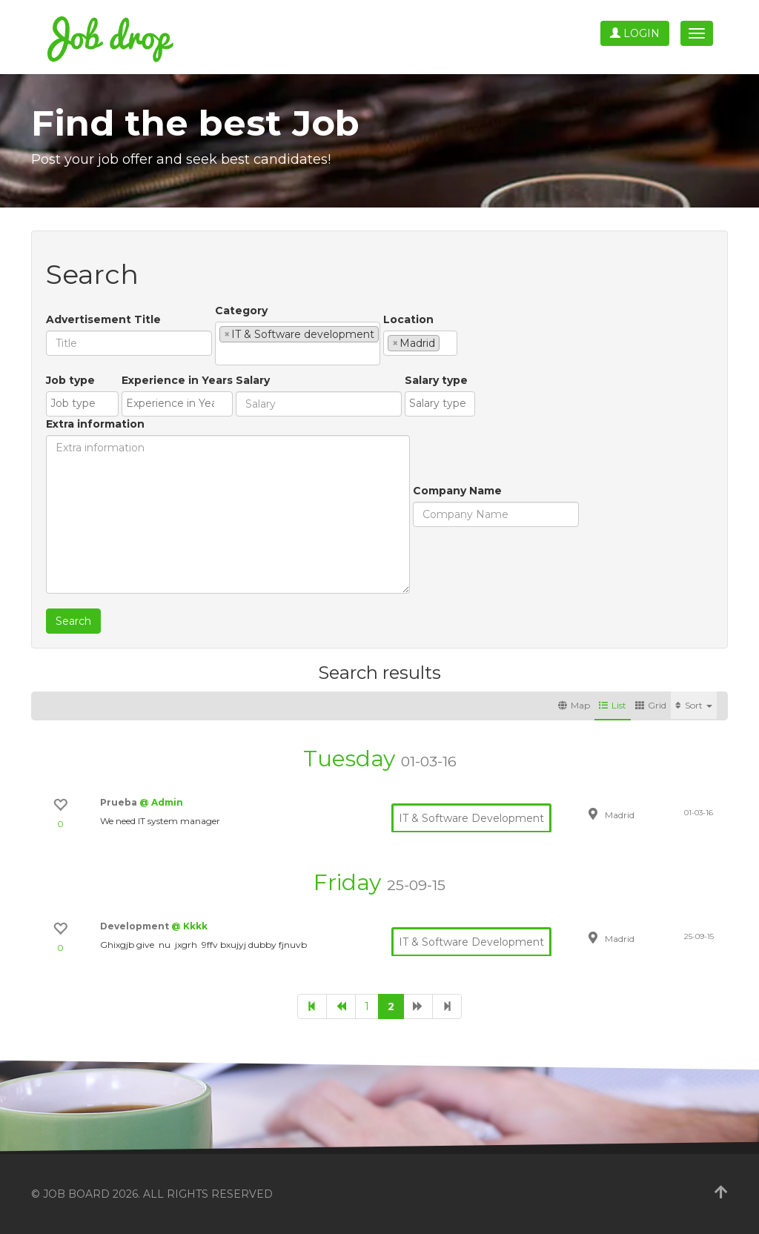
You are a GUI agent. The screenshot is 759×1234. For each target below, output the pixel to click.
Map (574, 705)
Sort (693, 705)
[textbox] (223, 353)
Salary (253, 380)
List (612, 705)
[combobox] (297, 343)
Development (135, 926)
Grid (650, 705)
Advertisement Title (103, 319)
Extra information (95, 424)
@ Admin (161, 802)
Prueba (119, 802)
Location (408, 319)
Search (73, 621)
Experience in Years (177, 380)
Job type (70, 380)
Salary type (436, 380)
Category (241, 310)
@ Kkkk (189, 926)
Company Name (457, 490)
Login (635, 33)
